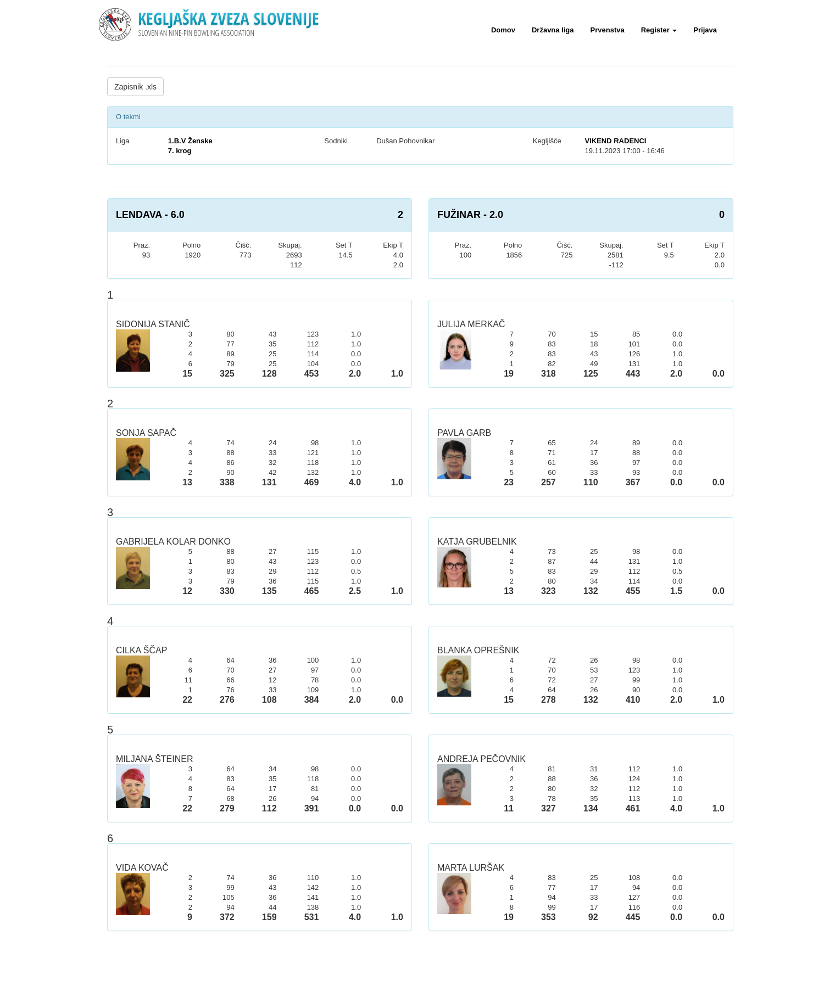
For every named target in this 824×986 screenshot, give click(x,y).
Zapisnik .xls (135, 86)
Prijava (705, 30)
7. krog (180, 151)
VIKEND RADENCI (615, 141)
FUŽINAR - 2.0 (470, 214)
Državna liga (553, 30)
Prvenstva (608, 30)
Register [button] (659, 30)
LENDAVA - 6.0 (150, 214)
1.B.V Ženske (190, 141)
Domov (503, 30)
